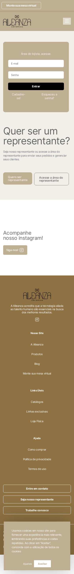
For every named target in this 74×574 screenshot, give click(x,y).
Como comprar (37, 449)
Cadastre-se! (18, 96)
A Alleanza (37, 344)
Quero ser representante (17, 178)
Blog (37, 363)
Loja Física (37, 421)
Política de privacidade (37, 459)
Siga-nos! (15, 250)
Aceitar (42, 563)
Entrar (36, 86)
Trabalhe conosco (37, 510)
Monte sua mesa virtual (21, 5)
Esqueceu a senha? (49, 96)
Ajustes (27, 563)
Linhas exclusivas (37, 411)
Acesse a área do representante (51, 179)
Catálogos (37, 401)
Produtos (36, 354)
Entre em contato (37, 488)
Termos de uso (37, 468)
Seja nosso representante (37, 499)
